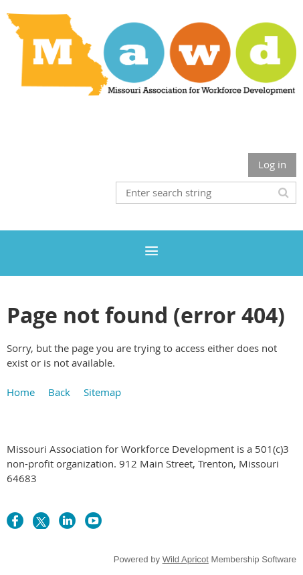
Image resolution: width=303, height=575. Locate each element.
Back (59, 392)
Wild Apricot (186, 559)
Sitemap (102, 392)
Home (21, 392)
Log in (272, 164)
